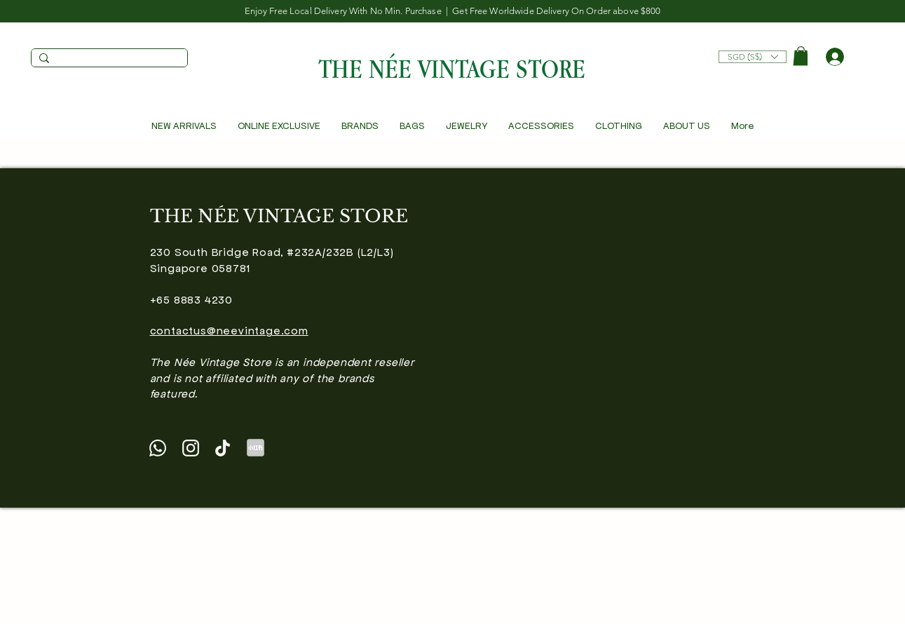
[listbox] (753, 56)
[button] (753, 53)
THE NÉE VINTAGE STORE (451, 68)
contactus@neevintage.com (229, 330)
